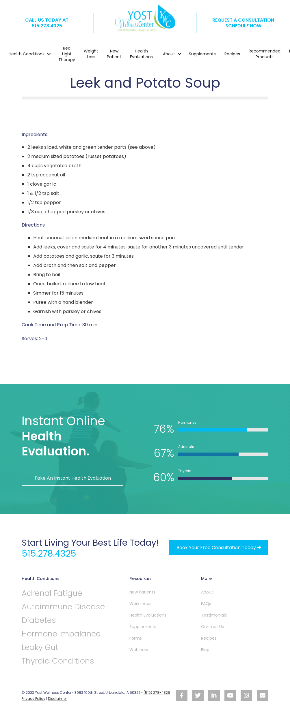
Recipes (232, 54)
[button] (27, 54)
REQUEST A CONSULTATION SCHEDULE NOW (243, 23)
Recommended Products (264, 54)
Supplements (202, 54)
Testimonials (214, 615)
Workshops (140, 603)
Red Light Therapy (66, 54)
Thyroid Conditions (58, 661)
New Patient (114, 54)
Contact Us (212, 627)
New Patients (142, 592)
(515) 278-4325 (157, 692)
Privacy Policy (33, 698)
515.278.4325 (49, 554)
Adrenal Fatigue (52, 593)
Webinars (138, 650)
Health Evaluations (141, 54)
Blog (205, 650)
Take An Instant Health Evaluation (72, 478)
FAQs (206, 603)
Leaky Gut (40, 647)
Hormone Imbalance (61, 634)
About (207, 592)
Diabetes (39, 620)
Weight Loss (91, 54)
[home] (145, 18)
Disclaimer (57, 698)
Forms (135, 638)
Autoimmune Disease (63, 607)
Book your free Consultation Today (218, 547)
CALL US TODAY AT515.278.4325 (46, 23)
